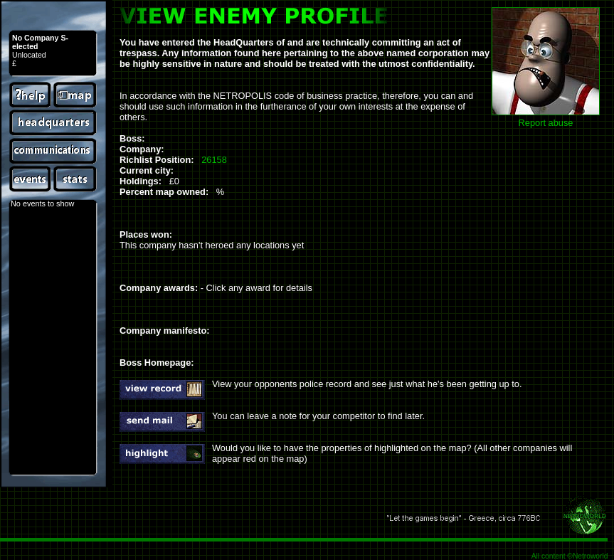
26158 (214, 159)
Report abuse (546, 122)
